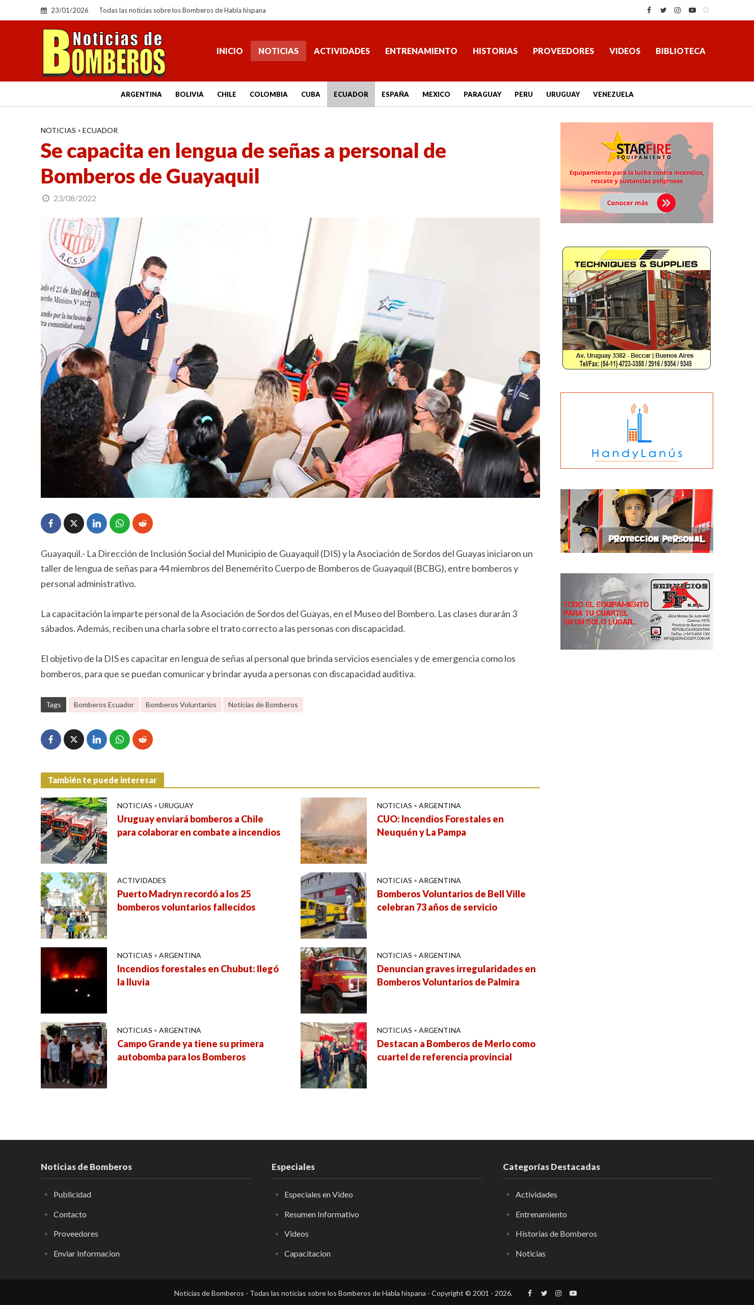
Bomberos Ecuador (104, 704)
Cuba (310, 94)
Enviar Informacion (86, 1253)
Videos (624, 51)
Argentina (141, 94)
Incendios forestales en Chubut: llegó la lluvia (198, 975)
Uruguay (563, 94)
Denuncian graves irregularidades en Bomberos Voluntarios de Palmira (456, 975)
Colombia (269, 94)
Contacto (70, 1214)
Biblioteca (681, 51)
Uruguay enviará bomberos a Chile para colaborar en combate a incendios (199, 825)
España (395, 94)
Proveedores (563, 51)
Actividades (342, 51)
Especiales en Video (318, 1194)
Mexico (436, 94)
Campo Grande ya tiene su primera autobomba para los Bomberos (190, 1050)
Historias (495, 51)
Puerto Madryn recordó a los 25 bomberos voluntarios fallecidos (186, 900)
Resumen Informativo (321, 1214)
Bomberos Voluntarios (181, 704)
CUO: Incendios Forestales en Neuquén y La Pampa (440, 825)
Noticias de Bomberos (263, 704)
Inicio (230, 51)
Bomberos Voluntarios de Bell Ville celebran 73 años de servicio (451, 900)
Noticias (278, 51)
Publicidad (72, 1194)
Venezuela (613, 94)
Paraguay (482, 94)
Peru (524, 94)
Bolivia (189, 94)
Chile (226, 94)
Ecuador (351, 94)
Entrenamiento (421, 51)
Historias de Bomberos (556, 1233)
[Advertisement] (636, 823)
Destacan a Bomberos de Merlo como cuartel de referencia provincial (456, 1050)
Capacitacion (307, 1253)
